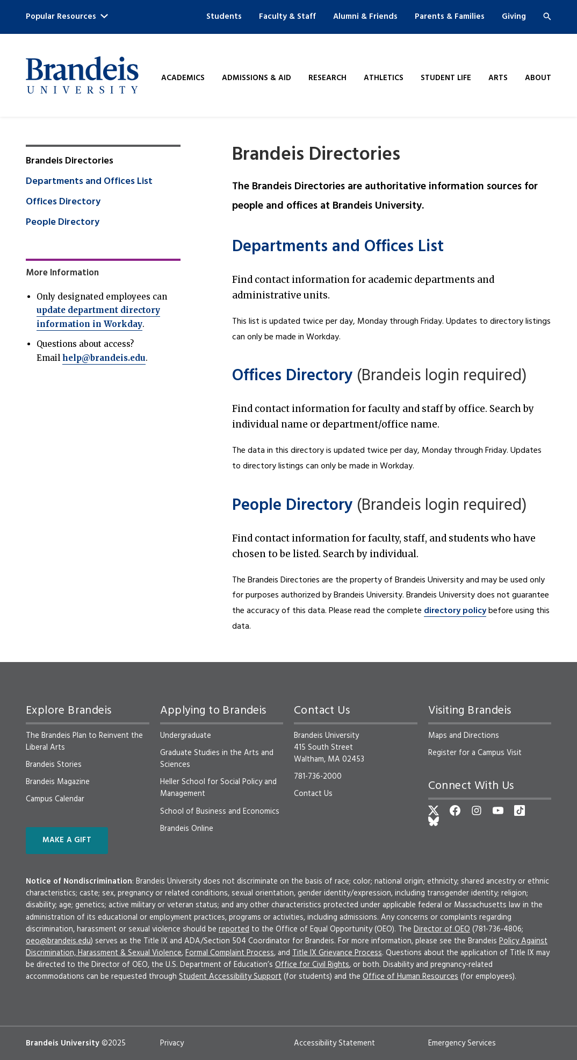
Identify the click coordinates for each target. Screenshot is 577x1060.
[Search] (547, 16)
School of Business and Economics (219, 811)
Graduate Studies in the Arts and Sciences (216, 758)
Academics (183, 78)
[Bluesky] (433, 821)
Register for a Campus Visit (475, 752)
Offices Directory (292, 376)
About (538, 78)
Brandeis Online (186, 828)
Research (327, 78)
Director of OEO (442, 929)
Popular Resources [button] (67, 16)
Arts (498, 78)
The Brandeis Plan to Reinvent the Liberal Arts (84, 741)
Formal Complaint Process (229, 953)
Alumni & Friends (365, 16)
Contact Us (313, 793)
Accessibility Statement (334, 1043)
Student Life (446, 78)
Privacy (172, 1043)
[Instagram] (476, 810)
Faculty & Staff (287, 16)
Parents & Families (450, 16)
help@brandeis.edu (104, 358)
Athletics (383, 78)
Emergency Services (462, 1043)
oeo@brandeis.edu (58, 941)
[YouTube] (498, 810)
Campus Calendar (55, 799)
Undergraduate (185, 735)
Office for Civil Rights (312, 964)
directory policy (455, 611)
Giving (514, 16)
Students (224, 16)
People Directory (292, 506)
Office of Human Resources (410, 976)
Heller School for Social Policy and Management (218, 788)
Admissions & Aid (256, 78)
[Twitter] (433, 810)
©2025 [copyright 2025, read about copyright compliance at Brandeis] (114, 1043)
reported (234, 929)
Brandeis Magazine (58, 782)
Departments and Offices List (338, 247)
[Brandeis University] (82, 75)
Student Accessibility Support (230, 976)
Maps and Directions (463, 735)
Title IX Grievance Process (337, 953)
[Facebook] (455, 810)
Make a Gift (66, 840)
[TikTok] (519, 810)
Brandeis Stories (54, 764)
